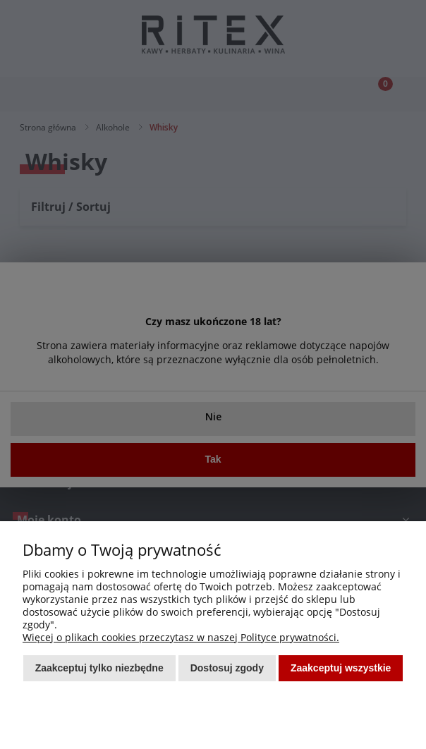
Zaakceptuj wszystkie (341, 668)
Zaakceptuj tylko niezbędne (99, 668)
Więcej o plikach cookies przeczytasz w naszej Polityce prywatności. (181, 637)
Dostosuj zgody (227, 668)
